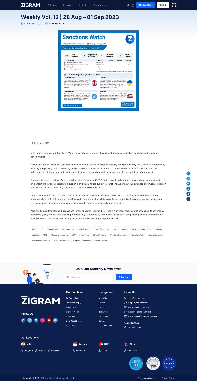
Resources (103, 312)
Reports (101, 307)
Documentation (105, 325)
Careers (101, 321)
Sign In (162, 4)
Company (99, 5)
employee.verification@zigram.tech (143, 316)
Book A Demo (145, 4)
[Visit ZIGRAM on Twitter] (30, 320)
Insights (84, 5)
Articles (101, 303)
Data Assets (71, 325)
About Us (102, 298)
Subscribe (124, 277)
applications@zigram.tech (139, 307)
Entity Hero (71, 307)
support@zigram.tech (137, 303)
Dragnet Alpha (72, 312)
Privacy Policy (168, 378)
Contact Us (131, 323)
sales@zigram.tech (136, 298)
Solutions (54, 5)
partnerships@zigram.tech (139, 312)
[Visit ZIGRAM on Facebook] (23, 320)
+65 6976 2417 (134, 327)
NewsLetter (103, 316)
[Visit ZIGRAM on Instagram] (43, 320)
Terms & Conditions (146, 378)
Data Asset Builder (74, 321)
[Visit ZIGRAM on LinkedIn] (36, 320)
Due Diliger (71, 316)
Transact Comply (73, 303)
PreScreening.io (73, 298)
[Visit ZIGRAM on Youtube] (49, 320)
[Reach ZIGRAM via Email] (55, 320)
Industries (69, 5)
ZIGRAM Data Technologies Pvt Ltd (57, 378)
